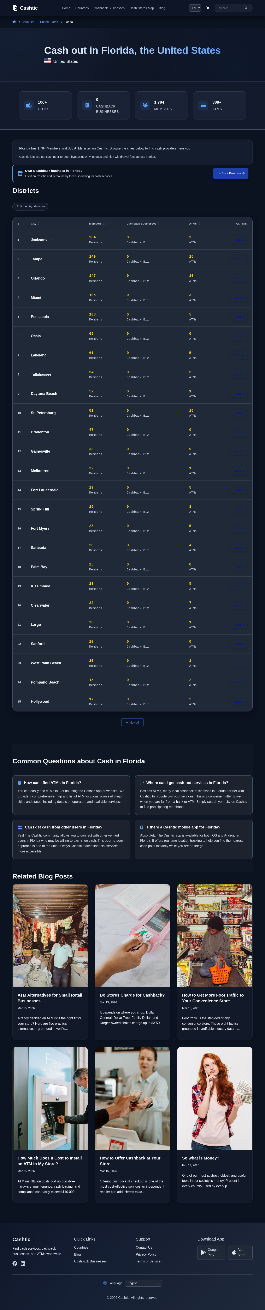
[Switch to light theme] (207, 8)
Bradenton (40, 432)
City (35, 223)
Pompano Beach (45, 682)
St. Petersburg (43, 413)
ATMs (194, 223)
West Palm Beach (46, 663)
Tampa (36, 259)
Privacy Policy (146, 1254)
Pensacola (40, 317)
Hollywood (40, 701)
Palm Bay (39, 567)
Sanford (38, 644)
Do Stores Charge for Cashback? (132, 995)
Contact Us (144, 1247)
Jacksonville (42, 240)
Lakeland (39, 355)
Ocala (36, 336)
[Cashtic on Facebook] (14, 1263)
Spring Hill (40, 509)
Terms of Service (148, 1261)
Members (97, 223)
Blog (161, 8)
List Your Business (231, 173)
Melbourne (40, 471)
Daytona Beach (44, 394)
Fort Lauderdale (44, 490)
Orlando (38, 278)
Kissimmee (40, 586)
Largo (36, 625)
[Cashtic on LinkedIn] (23, 1263)
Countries (81, 8)
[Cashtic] (25, 8)
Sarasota (38, 548)
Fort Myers (40, 528)
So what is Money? (200, 1158)
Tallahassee (41, 374)
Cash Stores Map (141, 8)
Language (113, 1283)
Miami (36, 297)
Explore (239, 239)
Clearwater (40, 605)
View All (132, 722)
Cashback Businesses (108, 8)
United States (49, 22)
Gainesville (40, 451)
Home (65, 8)
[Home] (14, 22)
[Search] (246, 8)
